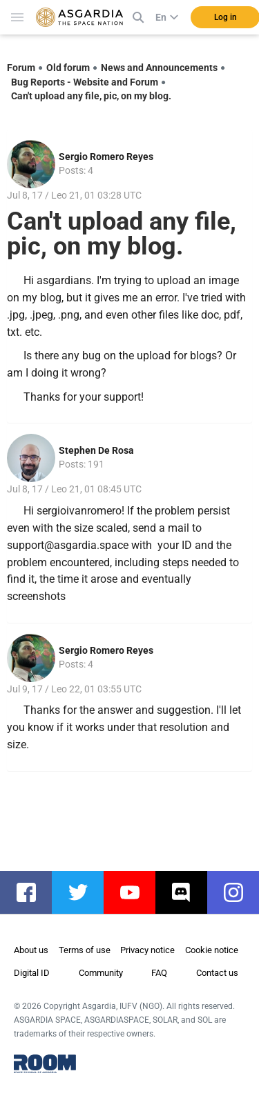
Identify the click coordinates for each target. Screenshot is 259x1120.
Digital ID (32, 973)
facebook (33, 892)
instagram (240, 892)
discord (188, 892)
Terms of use (85, 950)
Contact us (217, 973)
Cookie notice (211, 950)
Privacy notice (147, 950)
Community (101, 973)
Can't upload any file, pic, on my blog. (91, 95)
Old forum (68, 67)
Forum (21, 67)
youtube (136, 892)
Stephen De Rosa (96, 450)
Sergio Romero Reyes (106, 156)
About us (31, 950)
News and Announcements (159, 67)
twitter (85, 892)
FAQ (159, 973)
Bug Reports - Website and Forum (84, 82)
